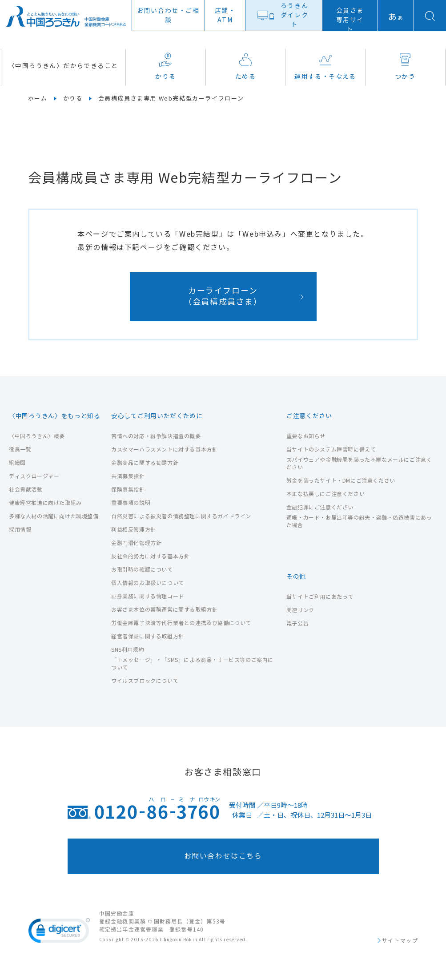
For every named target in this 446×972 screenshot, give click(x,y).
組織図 (17, 463)
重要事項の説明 (130, 503)
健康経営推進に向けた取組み (45, 503)
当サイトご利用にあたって (320, 596)
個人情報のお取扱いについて (147, 583)
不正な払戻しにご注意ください (325, 494)
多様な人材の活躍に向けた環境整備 (54, 516)
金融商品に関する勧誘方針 (144, 463)
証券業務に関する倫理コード (147, 596)
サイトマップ (400, 941)
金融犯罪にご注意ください (320, 507)
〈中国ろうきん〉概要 (37, 436)
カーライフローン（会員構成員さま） (223, 296)
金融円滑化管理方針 (136, 543)
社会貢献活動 (26, 489)
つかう (405, 66)
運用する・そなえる (325, 66)
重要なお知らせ (305, 436)
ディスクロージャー (34, 476)
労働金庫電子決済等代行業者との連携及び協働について (181, 623)
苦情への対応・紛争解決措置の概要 (156, 436)
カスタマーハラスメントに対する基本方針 (164, 449)
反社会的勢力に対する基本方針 (150, 556)
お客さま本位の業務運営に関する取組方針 (164, 609)
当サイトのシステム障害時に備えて (331, 449)
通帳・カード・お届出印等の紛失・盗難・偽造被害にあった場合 (359, 521)
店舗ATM (225, 15)
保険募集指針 (128, 489)
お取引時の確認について (142, 569)
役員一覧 (20, 449)
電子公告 (297, 623)
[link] (59, 932)
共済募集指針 (128, 476)
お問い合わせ (168, 15)
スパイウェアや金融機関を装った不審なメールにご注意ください (359, 463)
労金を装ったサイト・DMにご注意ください (340, 480)
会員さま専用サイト (350, 20)
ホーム (38, 98)
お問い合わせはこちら (223, 856)
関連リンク (300, 610)
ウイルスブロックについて (144, 681)
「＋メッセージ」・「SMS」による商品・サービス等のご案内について (192, 664)
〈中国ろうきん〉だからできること (63, 66)
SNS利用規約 (127, 649)
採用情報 (20, 529)
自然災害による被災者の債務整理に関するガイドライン (181, 516)
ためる (245, 66)
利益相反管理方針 (133, 529)
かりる (165, 66)
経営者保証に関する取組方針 (147, 636)
